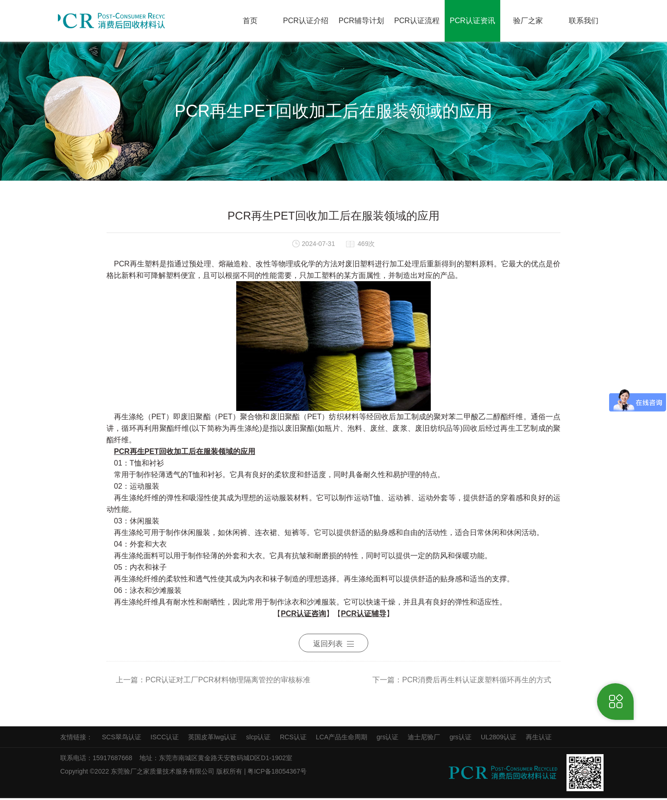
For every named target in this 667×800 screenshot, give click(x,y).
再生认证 (539, 739)
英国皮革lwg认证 (212, 739)
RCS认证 (293, 739)
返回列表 (333, 648)
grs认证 (387, 739)
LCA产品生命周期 (341, 739)
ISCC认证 (165, 739)
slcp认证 (258, 739)
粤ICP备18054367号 (277, 773)
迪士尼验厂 (424, 739)
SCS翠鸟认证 (121, 739)
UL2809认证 (498, 739)
